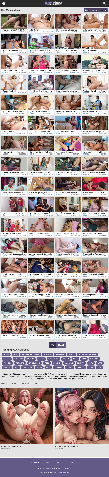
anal (91, 363)
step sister (53, 359)
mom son (47, 354)
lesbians (58, 367)
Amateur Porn (19, 383)
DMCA (58, 463)
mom (15, 354)
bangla (6, 367)
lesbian (80, 363)
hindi (75, 359)
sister (66, 359)
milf (48, 367)
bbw (100, 367)
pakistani (94, 359)
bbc (16, 367)
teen (47, 363)
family (71, 354)
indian (6, 354)
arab (100, 363)
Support (35, 463)
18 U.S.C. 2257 (72, 463)
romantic (20, 363)
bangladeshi (34, 363)
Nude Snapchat (31, 383)
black (41, 359)
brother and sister (30, 354)
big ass (6, 359)
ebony (69, 367)
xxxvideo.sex (52, 473)
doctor (30, 359)
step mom (18, 359)
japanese (60, 354)
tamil (91, 367)
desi (84, 359)
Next (61, 345)
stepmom (7, 363)
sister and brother (87, 354)
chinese (80, 367)
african (56, 363)
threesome (27, 367)
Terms (47, 463)
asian (39, 367)
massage (69, 363)
